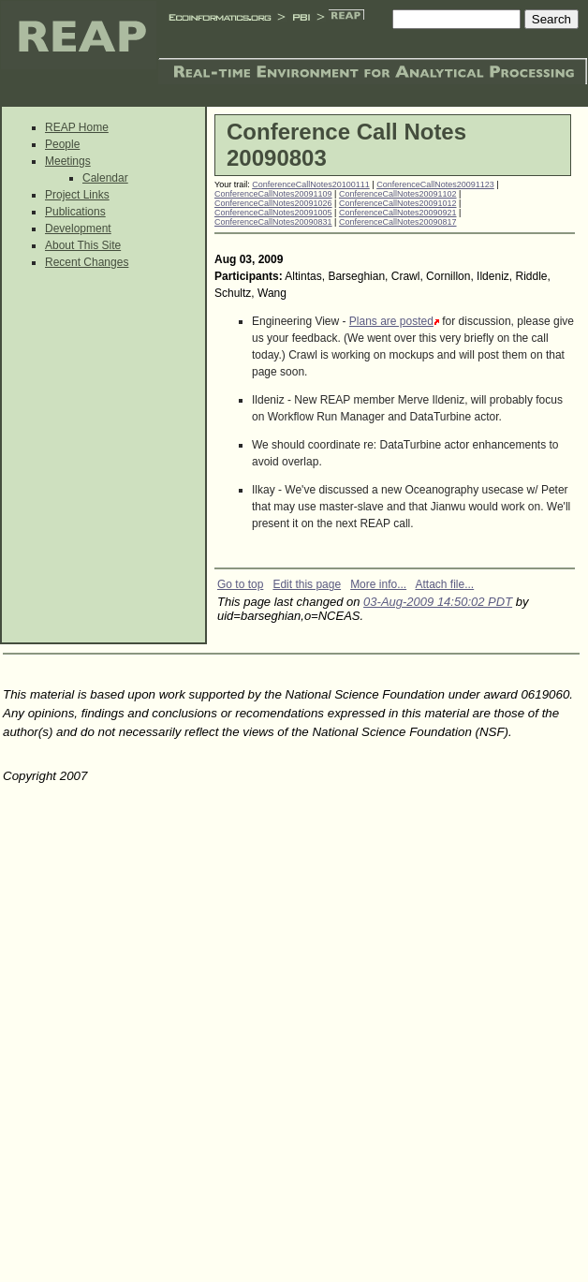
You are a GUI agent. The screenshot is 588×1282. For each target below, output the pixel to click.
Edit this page (306, 584)
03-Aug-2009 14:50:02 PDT (437, 602)
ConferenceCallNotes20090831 (273, 222)
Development (78, 228)
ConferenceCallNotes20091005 (273, 212)
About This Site (83, 245)
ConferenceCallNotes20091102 (398, 194)
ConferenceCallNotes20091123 (435, 184)
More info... (378, 584)
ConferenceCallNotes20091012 (398, 203)
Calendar (105, 177)
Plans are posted (391, 321)
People (62, 144)
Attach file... (445, 584)
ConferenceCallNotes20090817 (398, 222)
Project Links (77, 194)
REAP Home (77, 127)
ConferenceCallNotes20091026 (273, 203)
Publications (75, 211)
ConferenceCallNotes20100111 (311, 184)
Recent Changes (86, 262)
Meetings (68, 161)
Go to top (240, 584)
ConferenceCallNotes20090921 (398, 212)
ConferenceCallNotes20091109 (273, 194)
